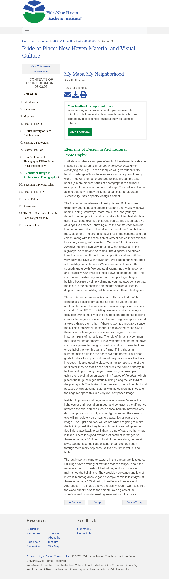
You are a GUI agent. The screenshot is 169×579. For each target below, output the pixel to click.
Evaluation (33, 546)
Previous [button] (75, 502)
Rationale (29, 109)
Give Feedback (80, 132)
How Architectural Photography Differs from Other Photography (39, 161)
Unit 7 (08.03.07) (86, 41)
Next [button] (97, 502)
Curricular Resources (35, 41)
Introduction (31, 102)
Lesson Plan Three (34, 191)
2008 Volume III (63, 41)
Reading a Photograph (36, 142)
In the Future (31, 199)
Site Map (54, 546)
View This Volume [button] (41, 66)
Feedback (87, 520)
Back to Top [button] (134, 502)
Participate (33, 542)
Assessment (30, 206)
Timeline (53, 533)
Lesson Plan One (33, 123)
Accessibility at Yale (39, 556)
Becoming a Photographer (39, 184)
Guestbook (84, 528)
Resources (37, 520)
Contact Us (84, 533)
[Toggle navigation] (27, 30)
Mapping (29, 116)
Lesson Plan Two (34, 149)
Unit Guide (30, 93)
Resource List (32, 225)
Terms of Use (62, 556)
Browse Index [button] (41, 71)
